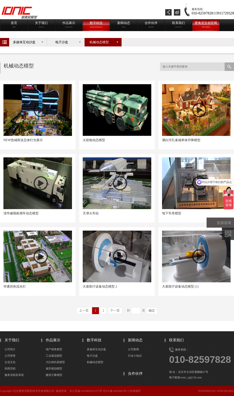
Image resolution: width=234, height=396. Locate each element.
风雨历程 (10, 368)
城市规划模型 (54, 368)
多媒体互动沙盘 (24, 42)
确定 (152, 310)
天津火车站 (91, 213)
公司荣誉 (10, 355)
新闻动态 (135, 340)
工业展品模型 (54, 355)
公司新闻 (133, 349)
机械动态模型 (99, 42)
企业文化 (10, 362)
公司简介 (10, 349)
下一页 (115, 310)
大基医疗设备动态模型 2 (100, 286)
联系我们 (176, 340)
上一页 (84, 310)
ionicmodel (225, 391)
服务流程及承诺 (14, 375)
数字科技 (94, 340)
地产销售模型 (54, 349)
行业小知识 (135, 355)
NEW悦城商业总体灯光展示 (23, 140)
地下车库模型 (171, 213)
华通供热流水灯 (14, 286)
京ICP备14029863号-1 (116, 391)
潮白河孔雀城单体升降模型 (181, 140)
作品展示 (53, 340)
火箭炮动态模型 (94, 140)
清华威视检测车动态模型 (21, 213)
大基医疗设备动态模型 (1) (180, 286)
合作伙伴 (135, 373)
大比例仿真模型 (55, 362)
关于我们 (12, 340)
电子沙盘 (61, 42)
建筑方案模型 (54, 375)
